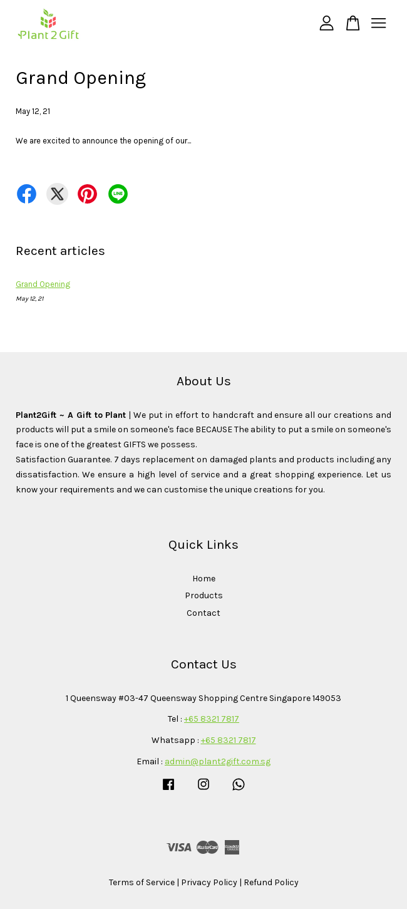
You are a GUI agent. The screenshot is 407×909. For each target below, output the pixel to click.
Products (204, 595)
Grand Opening (43, 284)
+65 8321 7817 (211, 719)
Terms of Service (142, 882)
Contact (203, 613)
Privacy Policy (209, 882)
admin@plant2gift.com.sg (217, 761)
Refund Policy (271, 882)
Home (203, 578)
